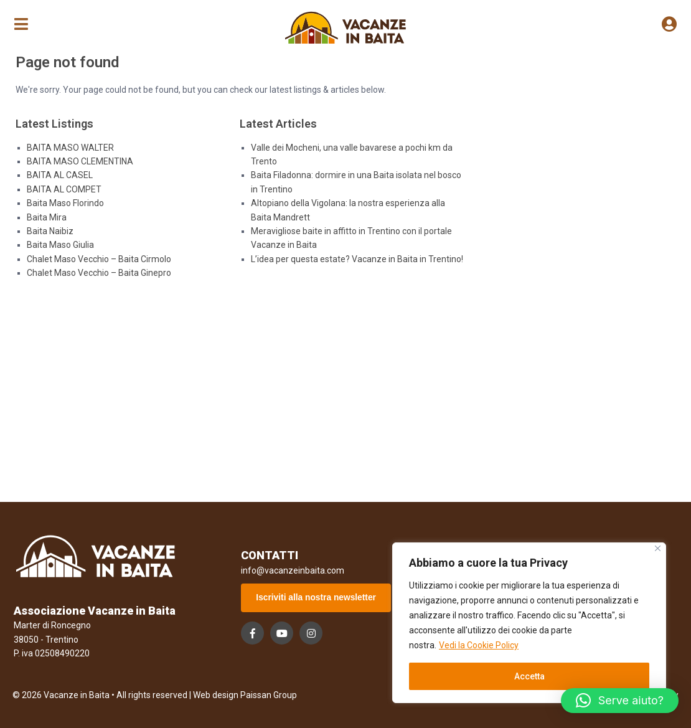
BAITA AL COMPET (64, 189)
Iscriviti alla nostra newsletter (317, 598)
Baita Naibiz (50, 231)
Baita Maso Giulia (60, 245)
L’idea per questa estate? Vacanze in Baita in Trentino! (357, 259)
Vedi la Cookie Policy (479, 645)
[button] (620, 700)
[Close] (657, 548)
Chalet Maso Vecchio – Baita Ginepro (99, 273)
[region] (529, 622)
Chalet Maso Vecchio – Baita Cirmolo (99, 259)
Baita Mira (47, 217)
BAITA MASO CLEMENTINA (80, 161)
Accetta (529, 676)
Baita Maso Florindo (65, 203)
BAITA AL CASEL (60, 175)
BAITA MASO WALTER (70, 148)
